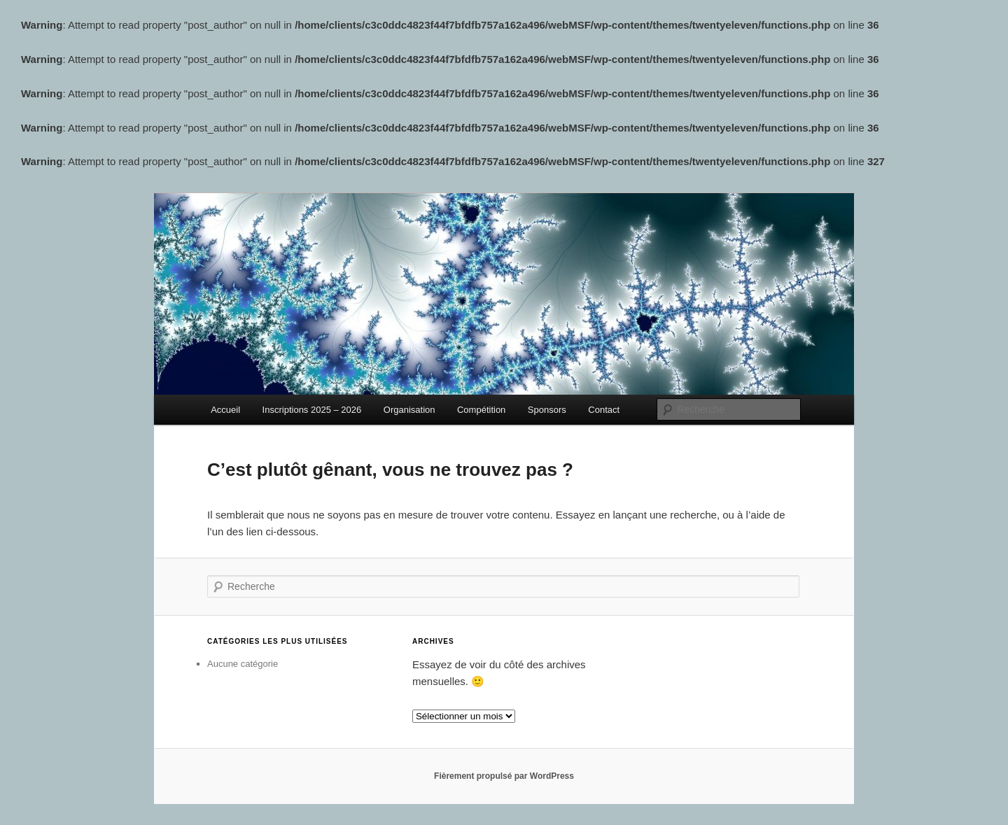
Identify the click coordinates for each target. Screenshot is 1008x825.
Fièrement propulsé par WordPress (504, 776)
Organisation (409, 409)
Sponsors (547, 409)
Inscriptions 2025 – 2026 (312, 409)
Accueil (225, 409)
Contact (604, 409)
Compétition (481, 409)
